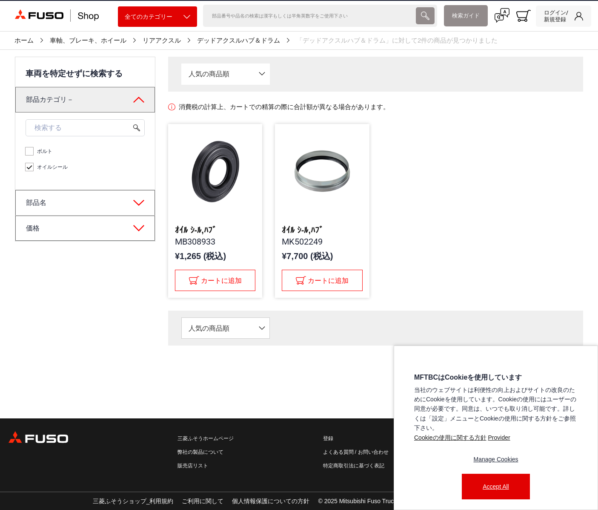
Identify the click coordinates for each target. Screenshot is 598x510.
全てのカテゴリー (157, 17)
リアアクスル (162, 40)
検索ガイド (466, 15)
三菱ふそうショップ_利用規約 (133, 501)
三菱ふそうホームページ (205, 438)
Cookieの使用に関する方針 (450, 437)
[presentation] (299, 255)
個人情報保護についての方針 (270, 501)
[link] (563, 16)
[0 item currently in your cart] (523, 16)
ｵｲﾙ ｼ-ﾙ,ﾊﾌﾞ (196, 230)
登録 (328, 438)
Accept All (496, 486)
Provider (499, 437)
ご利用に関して (202, 501)
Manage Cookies (495, 459)
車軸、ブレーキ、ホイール (88, 40)
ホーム (24, 40)
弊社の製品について (200, 452)
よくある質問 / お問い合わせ (356, 452)
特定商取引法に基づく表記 (353, 466)
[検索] (308, 15)
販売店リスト (192, 466)
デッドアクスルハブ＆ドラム (238, 40)
